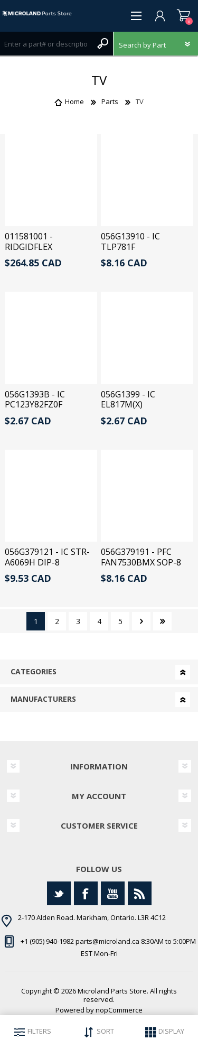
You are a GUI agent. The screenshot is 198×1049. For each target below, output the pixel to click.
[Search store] (46, 43)
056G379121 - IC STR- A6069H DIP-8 (47, 557)
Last (162, 621)
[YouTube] (113, 893)
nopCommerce (119, 1010)
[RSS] (140, 893)
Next (141, 621)
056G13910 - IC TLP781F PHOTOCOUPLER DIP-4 (144, 251)
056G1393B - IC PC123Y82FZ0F (35, 399)
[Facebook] (86, 893)
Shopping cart (183, 15)
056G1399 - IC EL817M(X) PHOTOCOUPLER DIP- (144, 404)
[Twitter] (59, 893)
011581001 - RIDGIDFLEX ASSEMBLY (29, 246)
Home (74, 101)
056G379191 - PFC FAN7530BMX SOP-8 (141, 557)
